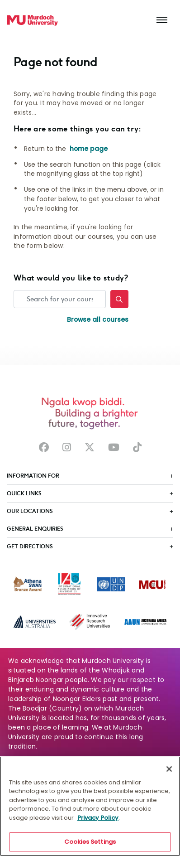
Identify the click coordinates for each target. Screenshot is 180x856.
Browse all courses (97, 319)
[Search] (119, 299)
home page (89, 148)
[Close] (169, 770)
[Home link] (32, 20)
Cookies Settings (90, 843)
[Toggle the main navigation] (161, 20)
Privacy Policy (97, 819)
